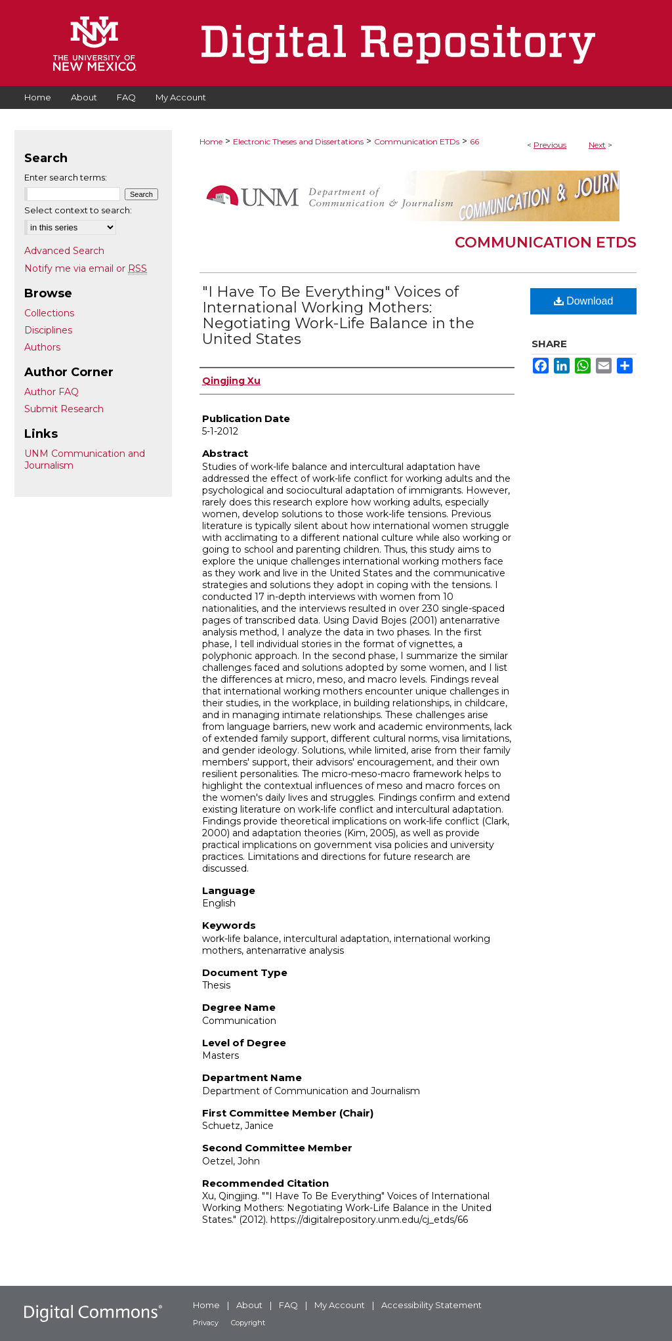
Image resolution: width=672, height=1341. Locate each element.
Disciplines (48, 330)
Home (211, 141)
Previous (550, 145)
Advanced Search (64, 251)
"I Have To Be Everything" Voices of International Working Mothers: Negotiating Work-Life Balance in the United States (338, 315)
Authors (42, 347)
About (249, 1305)
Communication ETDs (416, 141)
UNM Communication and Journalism (84, 459)
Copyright (248, 1322)
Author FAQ (51, 392)
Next (597, 145)
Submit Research (64, 409)
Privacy (206, 1322)
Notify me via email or (85, 268)
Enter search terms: (65, 177)
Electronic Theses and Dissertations (298, 141)
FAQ (288, 1305)
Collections (49, 313)
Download (584, 301)
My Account (339, 1305)
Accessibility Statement (431, 1305)
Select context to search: (78, 210)
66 (474, 141)
